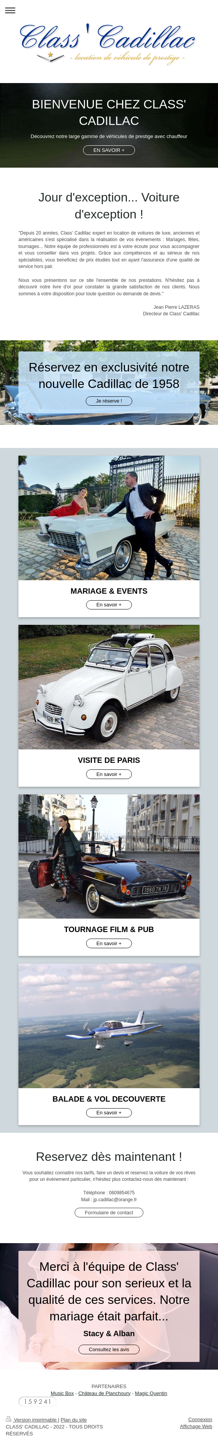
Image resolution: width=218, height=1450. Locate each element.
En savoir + (109, 605)
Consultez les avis (109, 1349)
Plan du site (74, 1420)
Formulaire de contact (109, 1212)
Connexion (200, 1419)
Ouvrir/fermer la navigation (109, 10)
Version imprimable (32, 1420)
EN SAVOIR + (109, 150)
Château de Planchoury (104, 1393)
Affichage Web (196, 1426)
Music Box (62, 1393)
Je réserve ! (109, 401)
